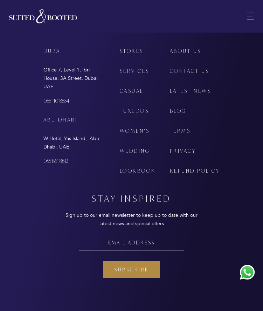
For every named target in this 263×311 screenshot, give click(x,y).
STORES (132, 51)
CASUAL (132, 91)
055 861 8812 (55, 161)
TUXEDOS (134, 111)
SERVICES (135, 71)
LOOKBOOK (138, 171)
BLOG (178, 111)
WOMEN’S (135, 131)
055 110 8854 (56, 101)
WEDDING (135, 151)
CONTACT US (189, 71)
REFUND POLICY (195, 171)
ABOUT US (185, 51)
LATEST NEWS (191, 91)
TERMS (180, 131)
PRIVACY (183, 151)
